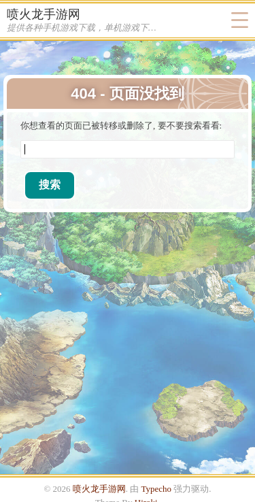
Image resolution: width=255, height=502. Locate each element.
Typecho (156, 489)
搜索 (50, 184)
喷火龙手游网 (43, 14)
